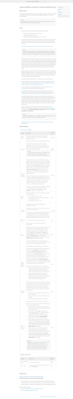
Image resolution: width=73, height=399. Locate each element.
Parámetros (60, 12)
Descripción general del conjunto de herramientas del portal (32, 389)
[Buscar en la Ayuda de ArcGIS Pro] (35, 1)
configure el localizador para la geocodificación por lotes (32, 84)
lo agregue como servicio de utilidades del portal (45, 82)
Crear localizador (41, 344)
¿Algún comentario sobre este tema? (49, 397)
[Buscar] (45, 1)
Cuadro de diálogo (23, 129)
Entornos (59, 14)
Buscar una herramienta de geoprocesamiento (29, 390)
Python (29, 129)
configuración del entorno (40, 93)
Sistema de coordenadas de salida (36, 377)
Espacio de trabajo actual (24, 377)
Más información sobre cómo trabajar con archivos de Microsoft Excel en (37, 46)
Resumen (59, 9)
